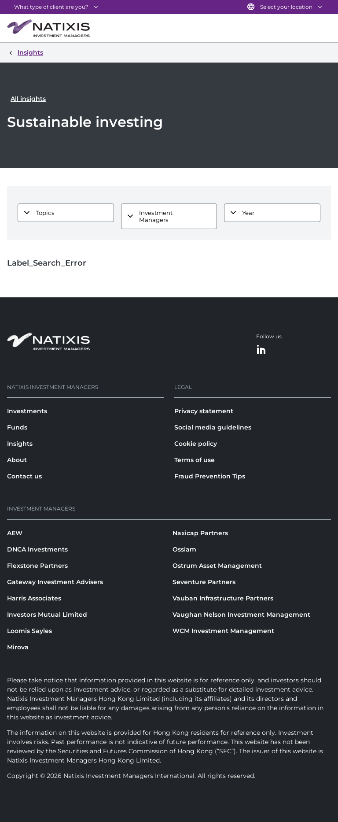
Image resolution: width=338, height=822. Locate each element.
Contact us (24, 476)
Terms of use (194, 460)
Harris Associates (34, 598)
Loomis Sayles (29, 631)
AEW (14, 533)
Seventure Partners (204, 582)
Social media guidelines (212, 427)
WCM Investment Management (223, 631)
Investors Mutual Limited (47, 614)
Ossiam (184, 549)
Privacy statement (203, 411)
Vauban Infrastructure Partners (223, 598)
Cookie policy (195, 444)
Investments (27, 411)
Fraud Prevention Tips (209, 476)
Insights (20, 444)
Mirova (18, 647)
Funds (17, 427)
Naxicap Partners (200, 533)
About (17, 460)
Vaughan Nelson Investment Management (241, 614)
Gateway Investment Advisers (55, 582)
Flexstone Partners (37, 566)
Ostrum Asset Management (217, 566)
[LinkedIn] (261, 350)
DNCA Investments (37, 549)
